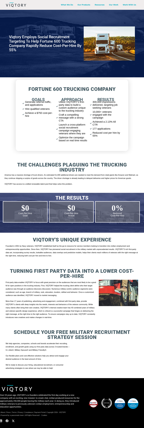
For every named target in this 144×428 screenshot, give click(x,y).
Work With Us (129, 5)
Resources (100, 5)
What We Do (67, 5)
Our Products (84, 5)
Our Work (113, 5)
